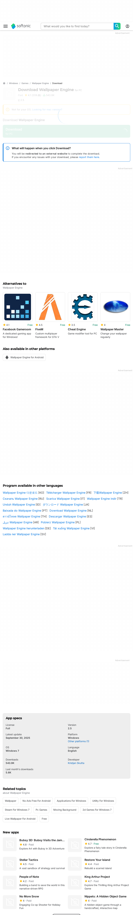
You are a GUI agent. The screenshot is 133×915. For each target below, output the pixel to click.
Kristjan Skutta (76, 760)
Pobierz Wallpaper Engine (58, 519)
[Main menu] (5, 26)
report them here (89, 157)
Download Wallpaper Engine (68, 508)
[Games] (24, 83)
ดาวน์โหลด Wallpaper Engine (21, 514)
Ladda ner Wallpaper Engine (21, 531)
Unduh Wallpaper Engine (19, 502)
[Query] (77, 26)
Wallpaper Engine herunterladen (23, 525)
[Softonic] (21, 26)
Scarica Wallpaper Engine (63, 496)
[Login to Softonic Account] (127, 26)
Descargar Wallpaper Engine (67, 514)
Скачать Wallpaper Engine (20, 496)
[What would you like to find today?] (117, 26)
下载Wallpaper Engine (108, 490)
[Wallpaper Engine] (40, 83)
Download (50, 89)
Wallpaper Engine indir (101, 496)
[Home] (4, 83)
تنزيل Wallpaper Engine (17, 519)
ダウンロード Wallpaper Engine (63, 502)
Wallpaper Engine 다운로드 (20, 490)
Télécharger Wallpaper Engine (65, 490)
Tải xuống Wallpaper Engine (71, 525)
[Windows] (13, 83)
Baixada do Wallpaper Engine (22, 508)
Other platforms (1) (78, 738)
